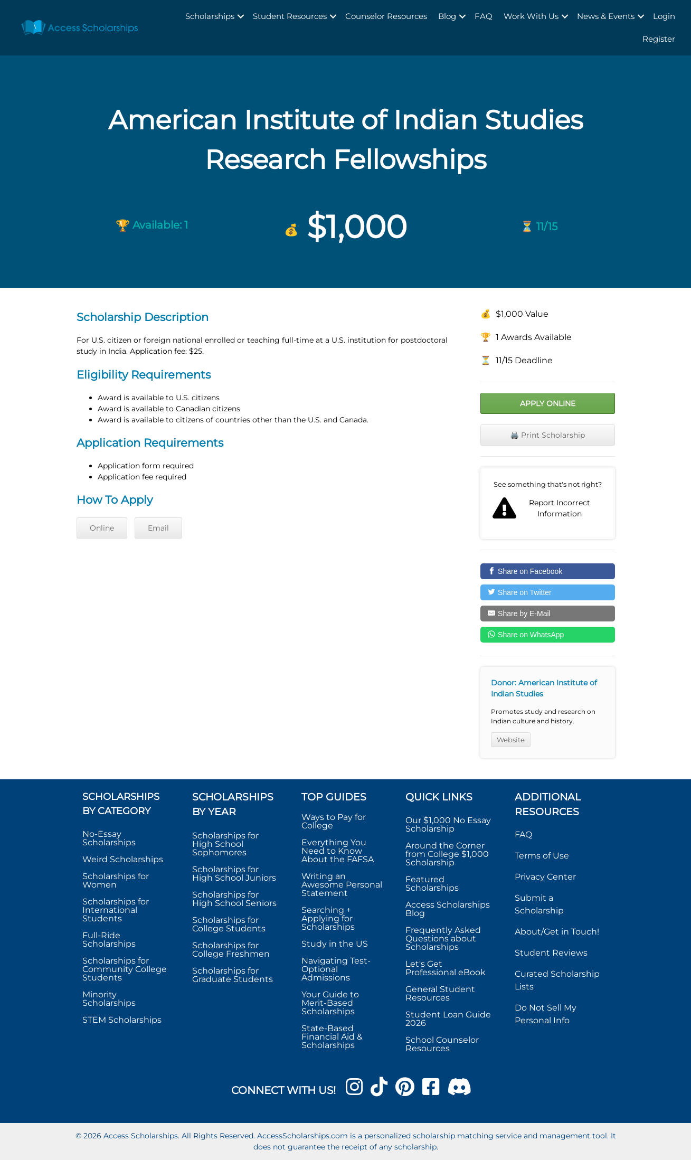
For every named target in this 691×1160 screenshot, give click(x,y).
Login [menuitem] (664, 16)
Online (102, 528)
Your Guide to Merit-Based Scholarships (330, 1002)
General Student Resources (440, 993)
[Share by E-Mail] (547, 613)
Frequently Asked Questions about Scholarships (443, 938)
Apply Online (547, 403)
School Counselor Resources (442, 1044)
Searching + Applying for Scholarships (328, 918)
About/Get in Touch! (557, 932)
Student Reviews (551, 953)
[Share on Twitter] (547, 592)
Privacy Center (545, 877)
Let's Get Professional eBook (445, 968)
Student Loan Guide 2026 (448, 1019)
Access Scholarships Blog (447, 909)
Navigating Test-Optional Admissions (336, 969)
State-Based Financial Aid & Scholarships (332, 1036)
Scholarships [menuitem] (209, 16)
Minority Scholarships (109, 998)
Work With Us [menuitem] (531, 16)
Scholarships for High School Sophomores (225, 844)
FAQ (523, 834)
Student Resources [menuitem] (290, 16)
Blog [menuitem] (447, 16)
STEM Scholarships (122, 1020)
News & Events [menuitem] (606, 16)
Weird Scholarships (122, 859)
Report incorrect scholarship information (547, 503)
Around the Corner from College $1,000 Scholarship (447, 854)
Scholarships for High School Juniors (234, 873)
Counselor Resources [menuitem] (386, 16)
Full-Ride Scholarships (109, 939)
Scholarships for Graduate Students (232, 975)
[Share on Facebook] (547, 571)
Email (158, 528)
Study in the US (334, 944)
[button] (240, 16)
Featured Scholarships (433, 883)
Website (511, 739)
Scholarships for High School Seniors (234, 899)
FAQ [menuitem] (484, 16)
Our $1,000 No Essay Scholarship (448, 824)
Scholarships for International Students (115, 910)
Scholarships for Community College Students (124, 969)
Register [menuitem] (658, 39)
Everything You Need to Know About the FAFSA (337, 850)
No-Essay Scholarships (109, 838)
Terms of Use (542, 856)
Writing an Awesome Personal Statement (341, 884)
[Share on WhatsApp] (547, 635)
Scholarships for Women (115, 880)
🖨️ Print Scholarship (547, 435)
